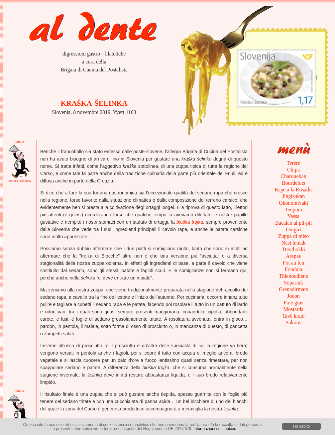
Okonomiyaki (293, 203)
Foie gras (293, 302)
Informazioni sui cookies (214, 428)
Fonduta (293, 269)
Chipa (293, 169)
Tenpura (293, 209)
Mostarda (293, 309)
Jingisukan (293, 196)
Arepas (293, 256)
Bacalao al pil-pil (293, 223)
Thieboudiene (293, 276)
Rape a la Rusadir (293, 189)
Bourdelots (293, 183)
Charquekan (293, 176)
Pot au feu (293, 263)
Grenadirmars (293, 289)
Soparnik (293, 282)
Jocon (293, 296)
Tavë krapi (293, 316)
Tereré (293, 163)
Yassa (293, 216)
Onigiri (293, 229)
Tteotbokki (293, 249)
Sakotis (293, 322)
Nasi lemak (293, 243)
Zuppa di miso (293, 236)
